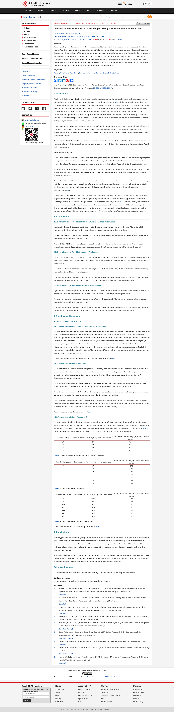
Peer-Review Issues (85, 695)
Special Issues (83, 699)
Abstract (57, 44)
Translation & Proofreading (110, 695)
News (77, 11)
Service (104, 686)
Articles (40, 11)
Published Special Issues (32, 58)
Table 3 (144, 428)
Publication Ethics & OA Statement (33, 80)
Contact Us (59, 702)
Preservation (137, 695)
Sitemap (58, 699)
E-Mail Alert (26, 72)
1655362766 (29, 126)
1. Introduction (61, 93)
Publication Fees (30, 47)
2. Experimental (61, 216)
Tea (71, 73)
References (58, 585)
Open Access (137, 689)
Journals (53, 11)
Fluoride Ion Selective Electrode (99, 73)
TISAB (62, 73)
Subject (58, 692)
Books (66, 11)
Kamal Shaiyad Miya (61, 33)
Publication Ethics (139, 692)
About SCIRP (84, 686)
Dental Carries (115, 73)
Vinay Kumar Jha (74, 33)
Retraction (136, 699)
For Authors (28, 44)
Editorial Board (30, 41)
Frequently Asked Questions (31, 84)
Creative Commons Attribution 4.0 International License (103, 677)
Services (101, 11)
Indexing (27, 34)
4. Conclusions (61, 532)
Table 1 (113, 358)
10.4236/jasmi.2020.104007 (67, 39)
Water (67, 73)
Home (28, 11)
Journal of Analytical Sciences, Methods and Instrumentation (74, 23)
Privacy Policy (138, 702)
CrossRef (62, 595)
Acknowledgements (63, 567)
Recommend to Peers (29, 88)
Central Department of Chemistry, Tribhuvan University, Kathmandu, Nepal (79, 36)
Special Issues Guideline (32, 63)
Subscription (105, 692)
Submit (114, 11)
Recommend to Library (29, 92)
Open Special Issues (30, 54)
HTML (85, 39)
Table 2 (89, 412)
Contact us (25, 96)
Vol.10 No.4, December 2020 (107, 23)
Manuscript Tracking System (111, 689)
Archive (26, 31)
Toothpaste (83, 73)
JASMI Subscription (28, 76)
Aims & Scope (29, 37)
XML (90, 39)
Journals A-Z (59, 689)
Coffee (76, 73)
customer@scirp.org (32, 120)
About (88, 11)
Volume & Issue (106, 702)
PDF (79, 39)
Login (147, 4)
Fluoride (56, 73)
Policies (137, 686)
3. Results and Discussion (67, 316)
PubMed (70, 629)
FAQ (102, 699)
